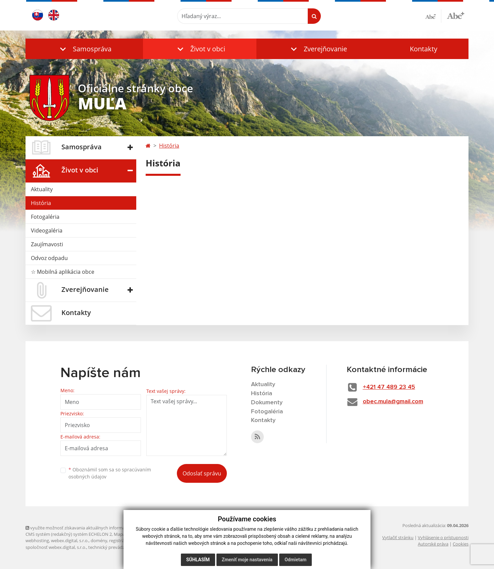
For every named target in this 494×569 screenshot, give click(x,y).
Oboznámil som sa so (109, 473)
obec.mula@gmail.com (393, 402)
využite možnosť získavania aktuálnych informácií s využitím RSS (92, 528)
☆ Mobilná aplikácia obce (62, 271)
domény (99, 540)
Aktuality (42, 189)
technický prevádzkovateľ (113, 547)
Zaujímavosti (47, 244)
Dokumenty (267, 403)
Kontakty (423, 48)
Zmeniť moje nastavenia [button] (247, 559)
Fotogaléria (45, 216)
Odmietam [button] (295, 559)
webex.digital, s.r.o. (70, 540)
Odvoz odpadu (49, 258)
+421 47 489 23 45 (389, 387)
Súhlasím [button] (198, 559)
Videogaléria (46, 230)
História (41, 203)
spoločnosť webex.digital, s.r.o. (56, 547)
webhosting (37, 540)
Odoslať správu (202, 473)
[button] (84, 49)
